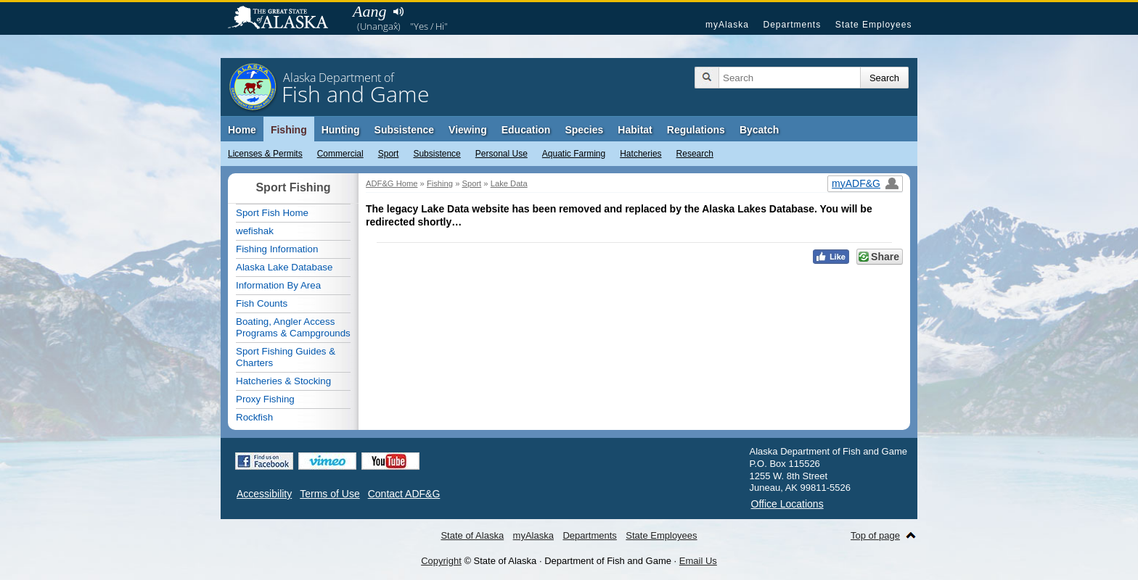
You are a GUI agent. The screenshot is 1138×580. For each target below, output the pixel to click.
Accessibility (264, 494)
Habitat (635, 130)
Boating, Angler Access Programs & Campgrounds (293, 327)
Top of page (875, 535)
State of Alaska (285, 19)
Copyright (441, 560)
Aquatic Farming (573, 154)
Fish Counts (261, 303)
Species (584, 130)
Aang (369, 11)
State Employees (873, 25)
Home (242, 130)
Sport (388, 154)
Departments (792, 25)
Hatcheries (640, 154)
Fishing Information (277, 249)
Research (694, 154)
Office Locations (787, 504)
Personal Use (501, 154)
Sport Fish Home (272, 212)
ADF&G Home (392, 183)
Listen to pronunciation (398, 11)
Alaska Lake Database (284, 267)
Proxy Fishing (265, 399)
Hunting (341, 130)
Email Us (698, 560)
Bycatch (759, 130)
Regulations (696, 130)
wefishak (255, 230)
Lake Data (509, 183)
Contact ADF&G (404, 494)
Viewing (468, 130)
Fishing (289, 130)
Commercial (340, 154)
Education (526, 130)
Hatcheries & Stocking (283, 381)
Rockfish (254, 417)
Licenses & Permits (265, 154)
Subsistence (436, 154)
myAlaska (727, 25)
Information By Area (278, 285)
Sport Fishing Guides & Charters (285, 357)
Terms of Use (329, 494)
